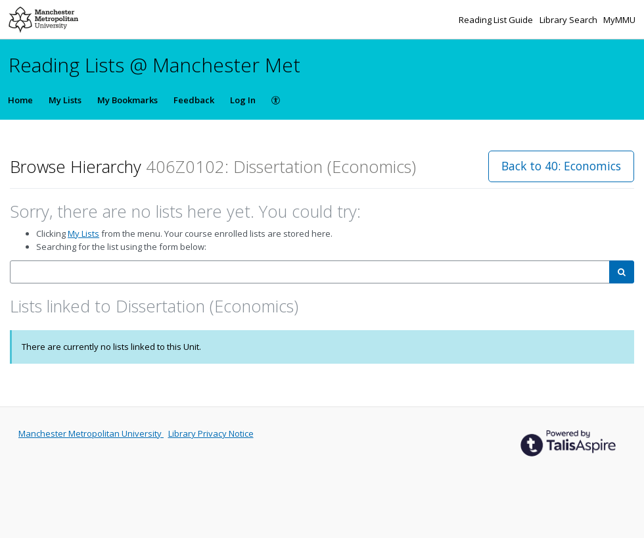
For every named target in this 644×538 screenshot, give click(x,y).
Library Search (569, 20)
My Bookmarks (127, 100)
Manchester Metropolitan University (91, 433)
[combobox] (310, 271)
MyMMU (619, 20)
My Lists (65, 100)
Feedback (193, 100)
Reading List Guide (497, 20)
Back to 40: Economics (561, 166)
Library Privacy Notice (211, 433)
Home (20, 100)
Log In (243, 100)
